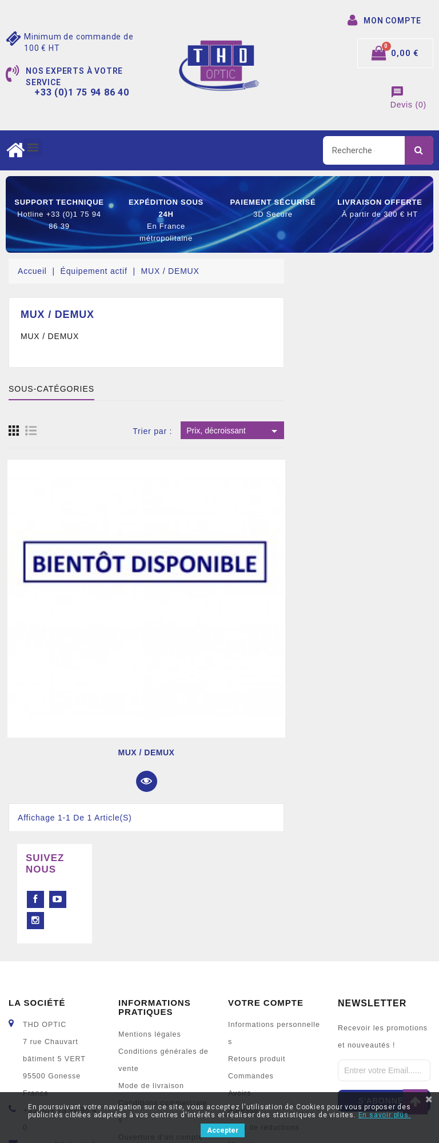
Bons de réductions (264, 1028)
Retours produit (256, 959)
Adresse (243, 1011)
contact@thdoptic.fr (61, 1045)
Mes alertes (250, 1045)
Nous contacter (146, 1055)
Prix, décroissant (380, 431)
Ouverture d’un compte (160, 1038)
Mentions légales (149, 935)
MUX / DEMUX (293, 752)
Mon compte (140, 1072)
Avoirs (240, 994)
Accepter (222, 1130)
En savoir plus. (384, 1115)
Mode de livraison (151, 986)
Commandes (251, 977)
